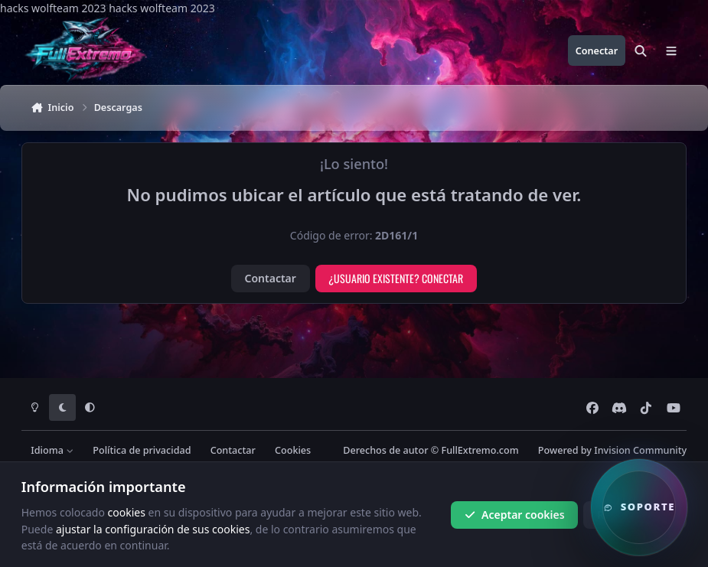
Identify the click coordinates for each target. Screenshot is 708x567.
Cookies (293, 450)
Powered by (612, 450)
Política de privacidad (142, 450)
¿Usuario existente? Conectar (395, 278)
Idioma (52, 450)
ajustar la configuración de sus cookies (153, 528)
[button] (639, 507)
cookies (126, 512)
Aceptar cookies (515, 514)
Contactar (270, 278)
